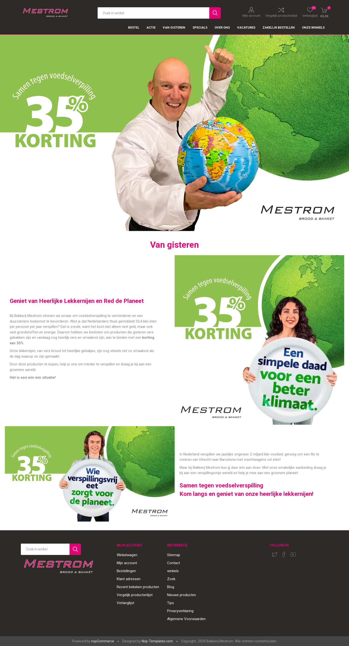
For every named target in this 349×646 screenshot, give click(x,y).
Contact (173, 563)
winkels (173, 571)
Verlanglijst (125, 603)
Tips (170, 603)
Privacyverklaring (180, 611)
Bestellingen (126, 571)
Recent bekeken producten (138, 587)
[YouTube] (293, 554)
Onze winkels (313, 27)
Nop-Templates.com (157, 641)
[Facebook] (284, 554)
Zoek (171, 579)
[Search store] (45, 549)
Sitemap (173, 555)
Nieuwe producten (181, 595)
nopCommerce (102, 641)
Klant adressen (128, 579)
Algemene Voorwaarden (186, 619)
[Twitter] (275, 554)
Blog (170, 587)
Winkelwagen (127, 555)
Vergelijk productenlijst (281, 15)
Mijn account (251, 15)
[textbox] (153, 13)
